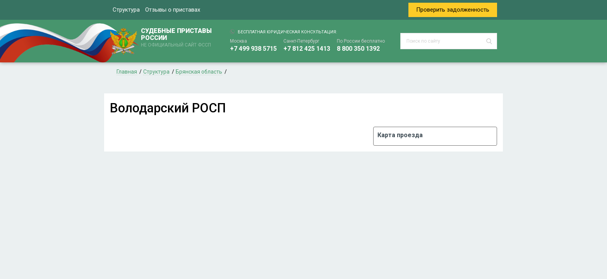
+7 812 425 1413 (306, 48)
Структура (126, 9)
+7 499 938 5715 (253, 48)
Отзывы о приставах (172, 9)
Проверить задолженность (452, 9)
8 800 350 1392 (358, 48)
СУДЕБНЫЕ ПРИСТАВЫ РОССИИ (177, 38)
